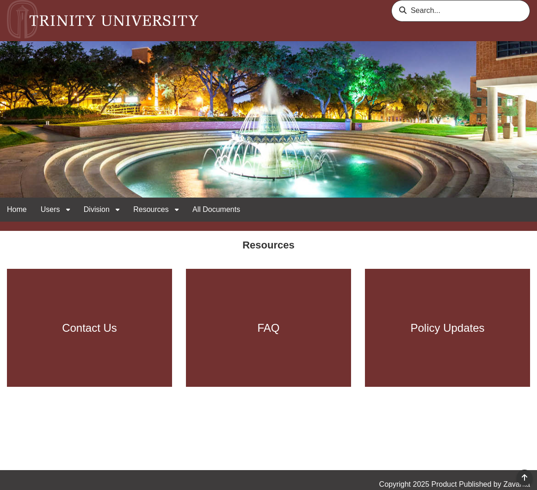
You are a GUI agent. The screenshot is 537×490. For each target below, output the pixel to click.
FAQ (268, 328)
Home (17, 209)
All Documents (216, 209)
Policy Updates (447, 328)
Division (97, 209)
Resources (152, 209)
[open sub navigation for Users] (68, 209)
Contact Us (89, 328)
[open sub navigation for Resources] (177, 209)
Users (51, 209)
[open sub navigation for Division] (117, 209)
